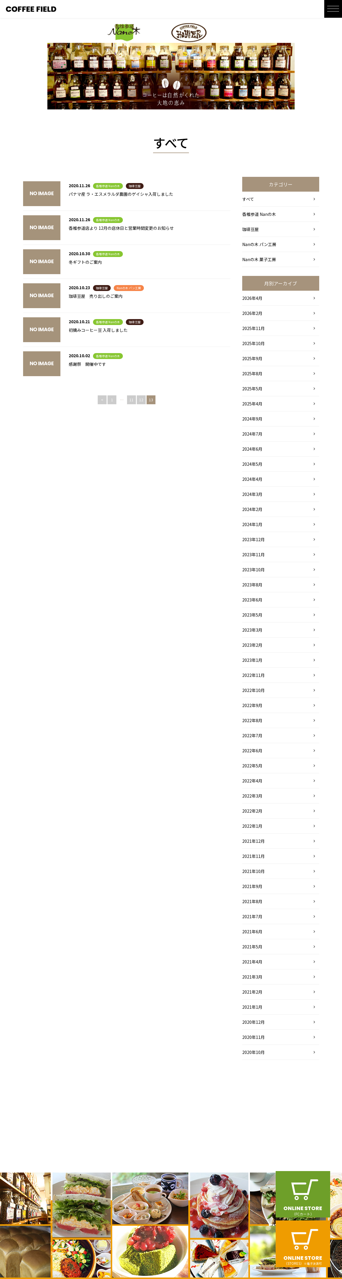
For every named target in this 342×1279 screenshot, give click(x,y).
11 (131, 399)
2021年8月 (252, 901)
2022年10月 (253, 690)
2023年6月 (252, 600)
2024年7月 (252, 434)
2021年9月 (252, 886)
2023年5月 (252, 615)
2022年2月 (252, 811)
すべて (248, 199)
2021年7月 (252, 916)
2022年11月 (253, 675)
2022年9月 (252, 705)
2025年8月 (252, 373)
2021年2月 (252, 992)
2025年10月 (253, 343)
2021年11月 (253, 856)
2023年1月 (252, 660)
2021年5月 (252, 947)
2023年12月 (253, 539)
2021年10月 (253, 871)
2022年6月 (252, 751)
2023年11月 (253, 554)
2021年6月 (252, 931)
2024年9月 (252, 419)
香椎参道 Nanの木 (108, 186)
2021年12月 (253, 841)
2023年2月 (252, 645)
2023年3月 (252, 630)
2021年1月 (252, 1007)
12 (141, 399)
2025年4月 (252, 404)
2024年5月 (252, 464)
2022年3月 (252, 796)
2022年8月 (252, 720)
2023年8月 (252, 585)
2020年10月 (253, 1052)
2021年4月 (252, 962)
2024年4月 (252, 479)
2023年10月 (253, 570)
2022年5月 (252, 766)
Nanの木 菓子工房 (259, 259)
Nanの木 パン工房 (129, 288)
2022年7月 (252, 735)
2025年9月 (252, 358)
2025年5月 (252, 389)
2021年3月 (252, 977)
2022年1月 (252, 826)
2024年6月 (252, 449)
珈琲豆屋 (135, 186)
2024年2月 (252, 509)
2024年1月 (252, 524)
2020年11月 (253, 1037)
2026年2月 (252, 313)
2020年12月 (253, 1022)
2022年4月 (252, 781)
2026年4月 (252, 298)
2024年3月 (252, 494)
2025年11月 (253, 328)
